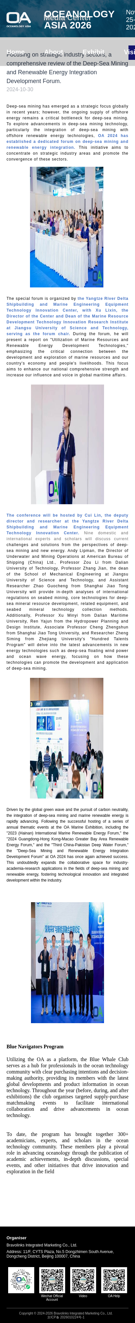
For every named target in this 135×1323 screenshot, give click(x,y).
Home (16, 52)
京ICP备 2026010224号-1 (65, 1317)
